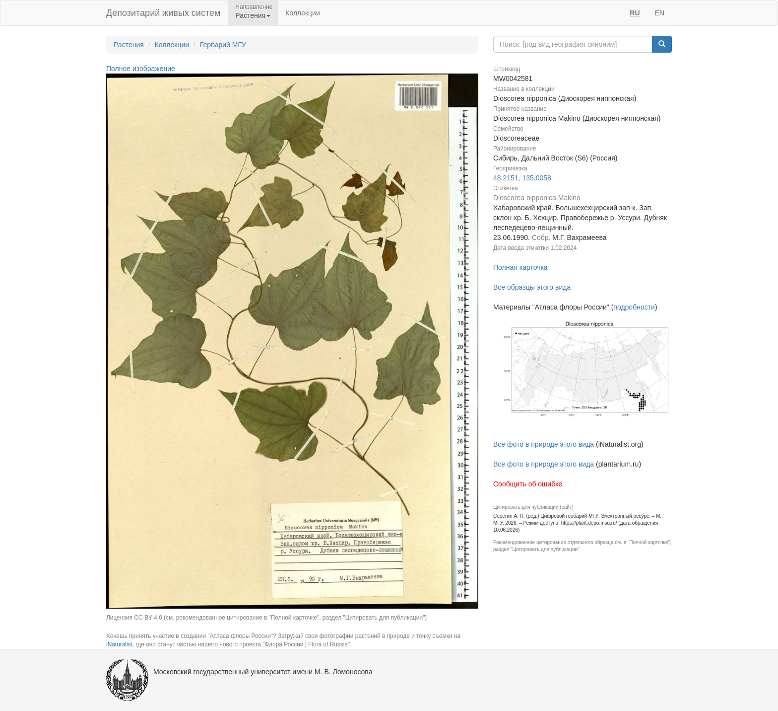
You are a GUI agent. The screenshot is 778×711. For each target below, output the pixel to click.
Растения (129, 45)
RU (635, 13)
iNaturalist (119, 644)
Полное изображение (140, 69)
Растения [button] (252, 15)
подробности (634, 307)
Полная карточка (520, 267)
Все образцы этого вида (532, 287)
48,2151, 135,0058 (522, 178)
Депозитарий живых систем (163, 13)
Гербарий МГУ (223, 45)
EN (659, 13)
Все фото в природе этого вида (543, 444)
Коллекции (302, 13)
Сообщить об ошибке (527, 484)
